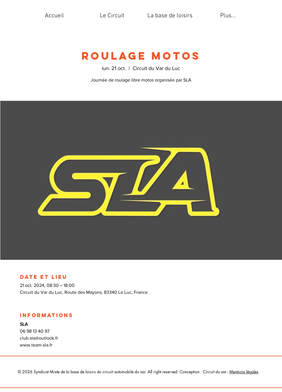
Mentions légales (243, 371)
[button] (112, 15)
